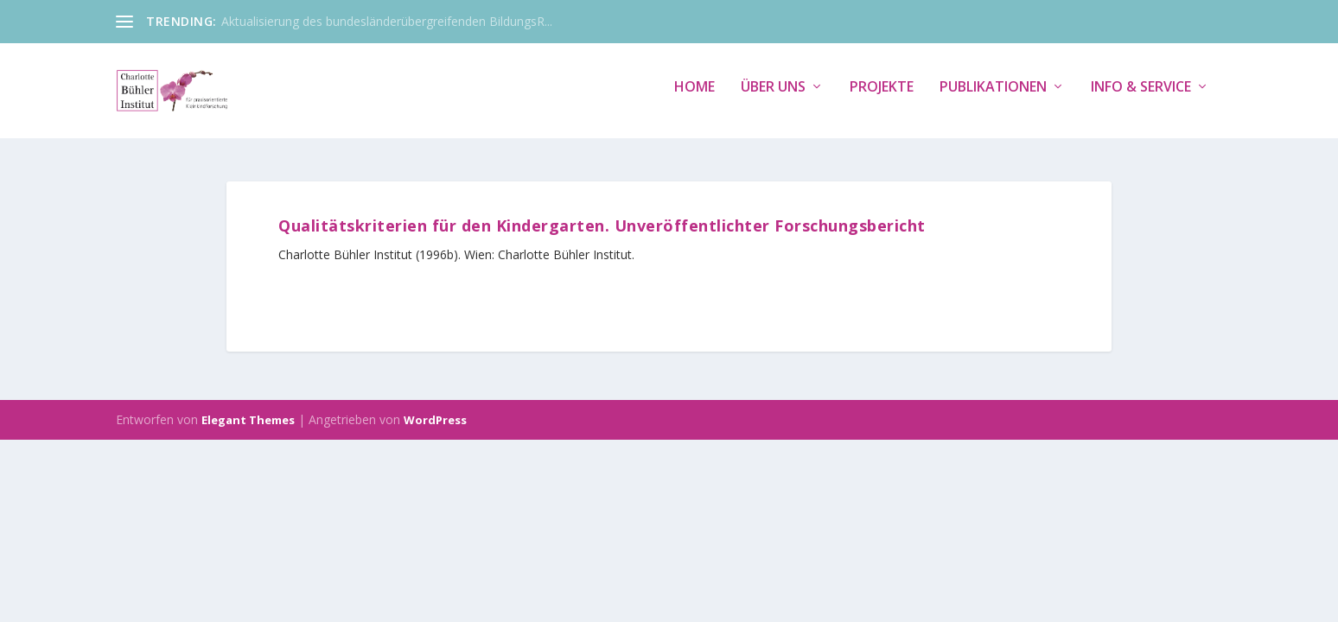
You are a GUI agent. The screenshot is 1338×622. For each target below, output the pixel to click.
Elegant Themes (248, 420)
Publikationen (993, 96)
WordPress (435, 420)
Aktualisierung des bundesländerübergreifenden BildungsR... (386, 21)
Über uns (773, 96)
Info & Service (1141, 96)
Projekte (882, 96)
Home (694, 96)
